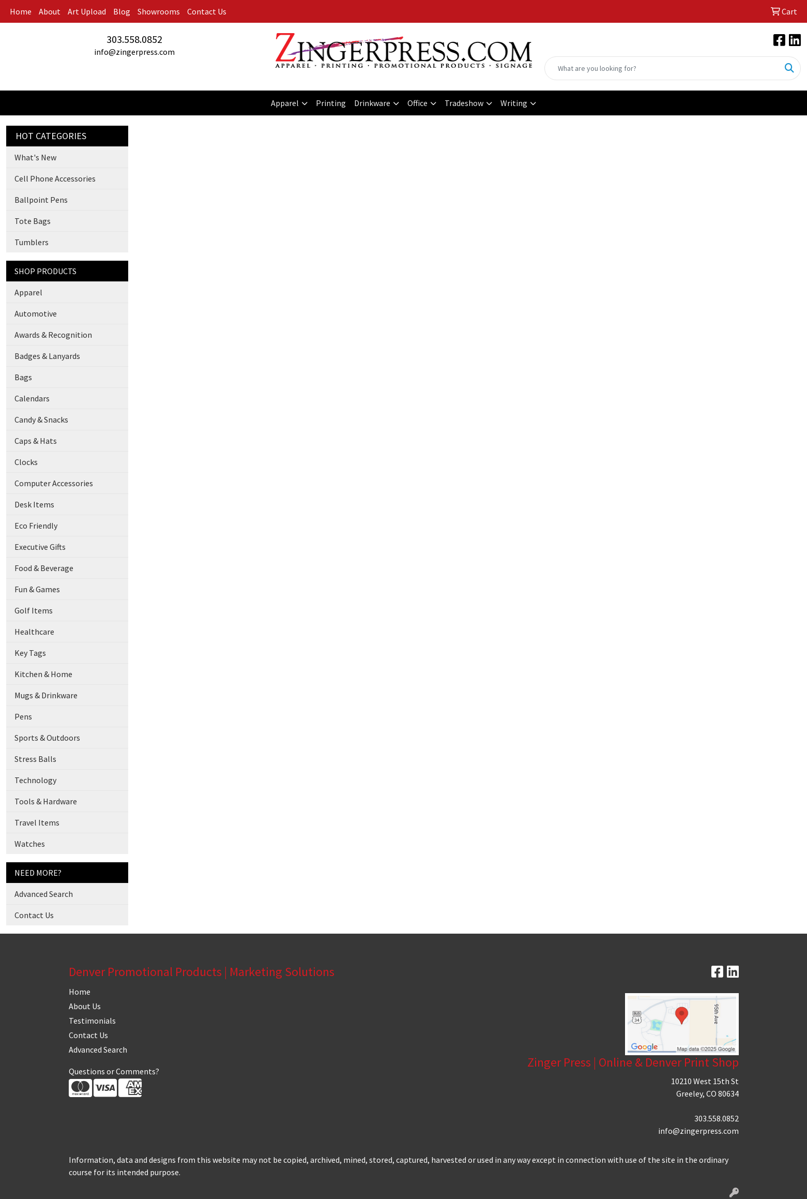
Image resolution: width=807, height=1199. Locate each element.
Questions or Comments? (114, 1071)
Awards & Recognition (53, 334)
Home (21, 11)
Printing (331, 103)
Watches (29, 843)
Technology (35, 780)
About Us (85, 1006)
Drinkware (372, 103)
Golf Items (33, 610)
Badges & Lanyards (47, 356)
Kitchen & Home (43, 674)
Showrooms (159, 11)
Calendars (32, 398)
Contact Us (206, 11)
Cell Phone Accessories (55, 178)
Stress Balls (35, 759)
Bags (23, 377)
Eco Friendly (35, 525)
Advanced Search (43, 894)
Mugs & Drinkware (46, 695)
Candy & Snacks (41, 419)
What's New (35, 157)
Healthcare (34, 631)
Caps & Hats (35, 441)
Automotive (35, 313)
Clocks (26, 462)
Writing (513, 103)
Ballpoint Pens (41, 199)
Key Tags (30, 653)
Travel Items (36, 822)
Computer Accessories (53, 483)
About (49, 11)
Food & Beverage (43, 568)
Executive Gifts (40, 547)
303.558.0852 (134, 39)
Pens (23, 716)
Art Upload (87, 11)
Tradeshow (464, 103)
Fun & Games (37, 589)
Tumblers (31, 242)
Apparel (285, 103)
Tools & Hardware (45, 801)
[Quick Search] (661, 68)
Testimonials (92, 1020)
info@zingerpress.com (134, 52)
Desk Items (34, 504)
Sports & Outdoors (47, 737)
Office (417, 103)
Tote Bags (32, 221)
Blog (121, 11)
